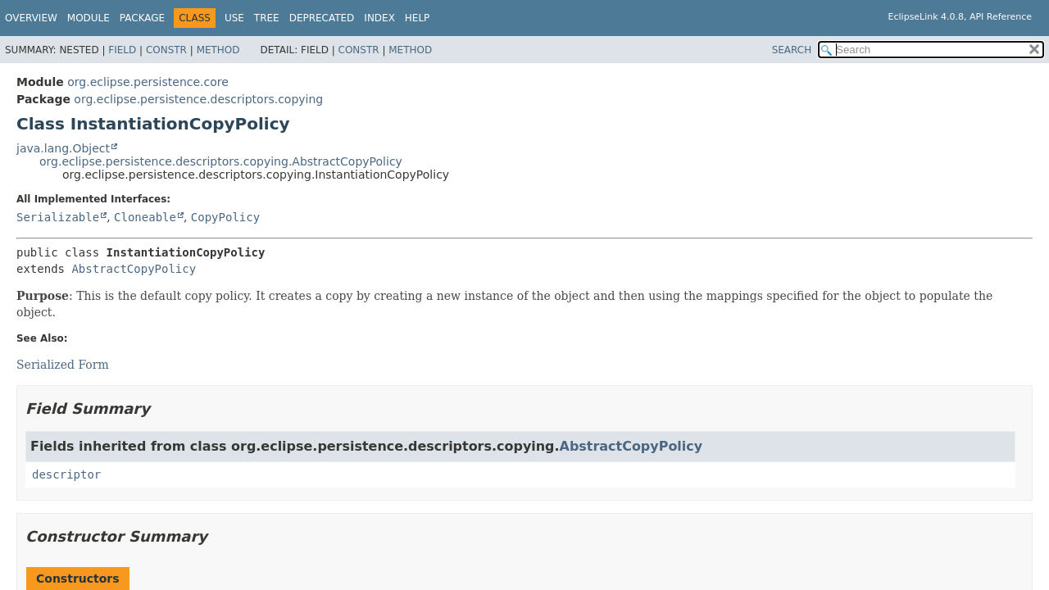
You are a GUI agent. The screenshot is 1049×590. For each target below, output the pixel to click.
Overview (31, 18)
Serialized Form (62, 364)
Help (417, 18)
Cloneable (145, 217)
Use (234, 18)
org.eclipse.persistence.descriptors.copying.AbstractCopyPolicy (220, 161)
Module (88, 18)
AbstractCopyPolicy (133, 268)
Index (379, 18)
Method (218, 50)
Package (142, 18)
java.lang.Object (63, 148)
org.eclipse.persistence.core (148, 81)
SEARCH (792, 50)
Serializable (57, 217)
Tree (266, 18)
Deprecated (322, 18)
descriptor (66, 474)
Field (122, 50)
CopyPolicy (225, 217)
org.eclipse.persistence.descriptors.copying (198, 99)
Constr (166, 50)
